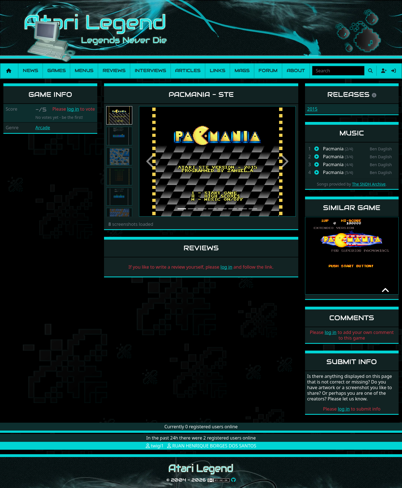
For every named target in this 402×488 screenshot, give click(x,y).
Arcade (43, 127)
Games (56, 70)
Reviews (114, 70)
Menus (84, 70)
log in (73, 109)
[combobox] (338, 70)
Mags (242, 70)
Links (217, 70)
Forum (268, 70)
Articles (187, 70)
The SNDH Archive (369, 184)
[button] (151, 161)
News (30, 70)
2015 (312, 109)
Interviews (150, 70)
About (296, 70)
